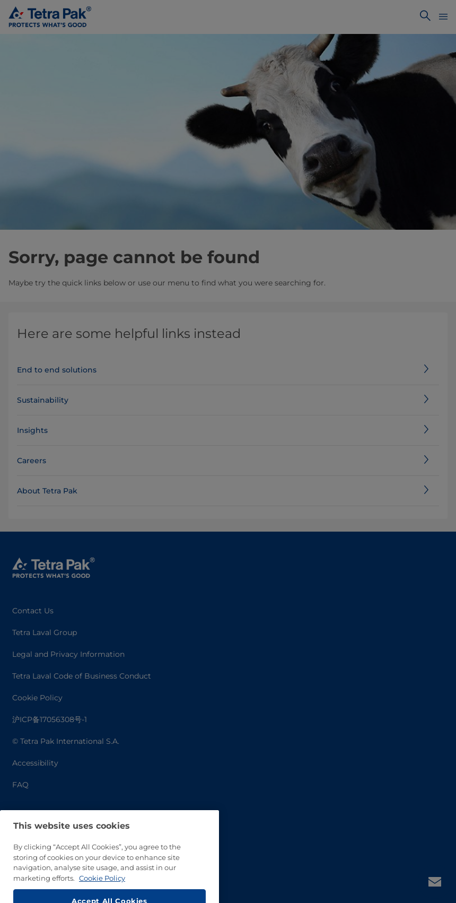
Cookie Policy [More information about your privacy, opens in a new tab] (102, 891)
